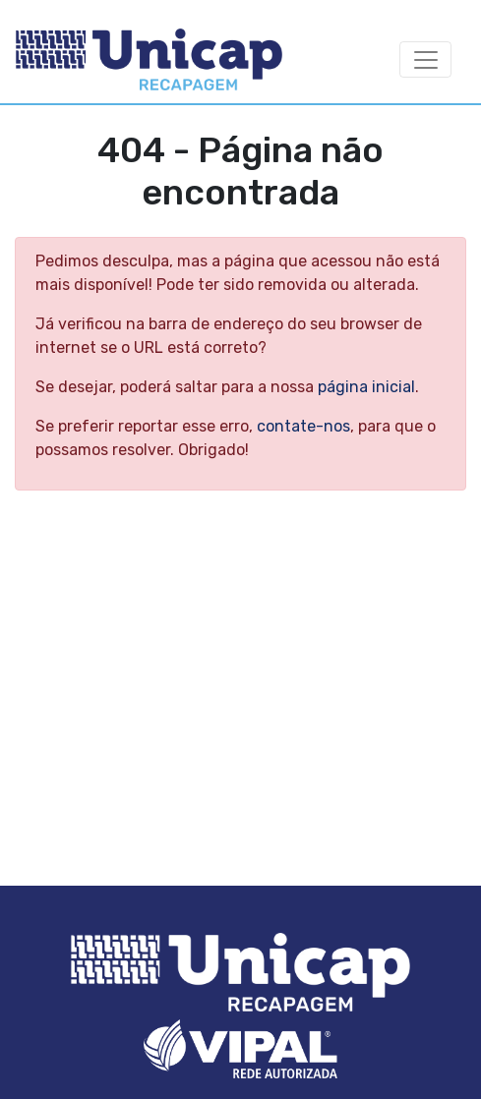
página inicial (366, 386)
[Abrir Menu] (425, 59)
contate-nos (303, 426)
